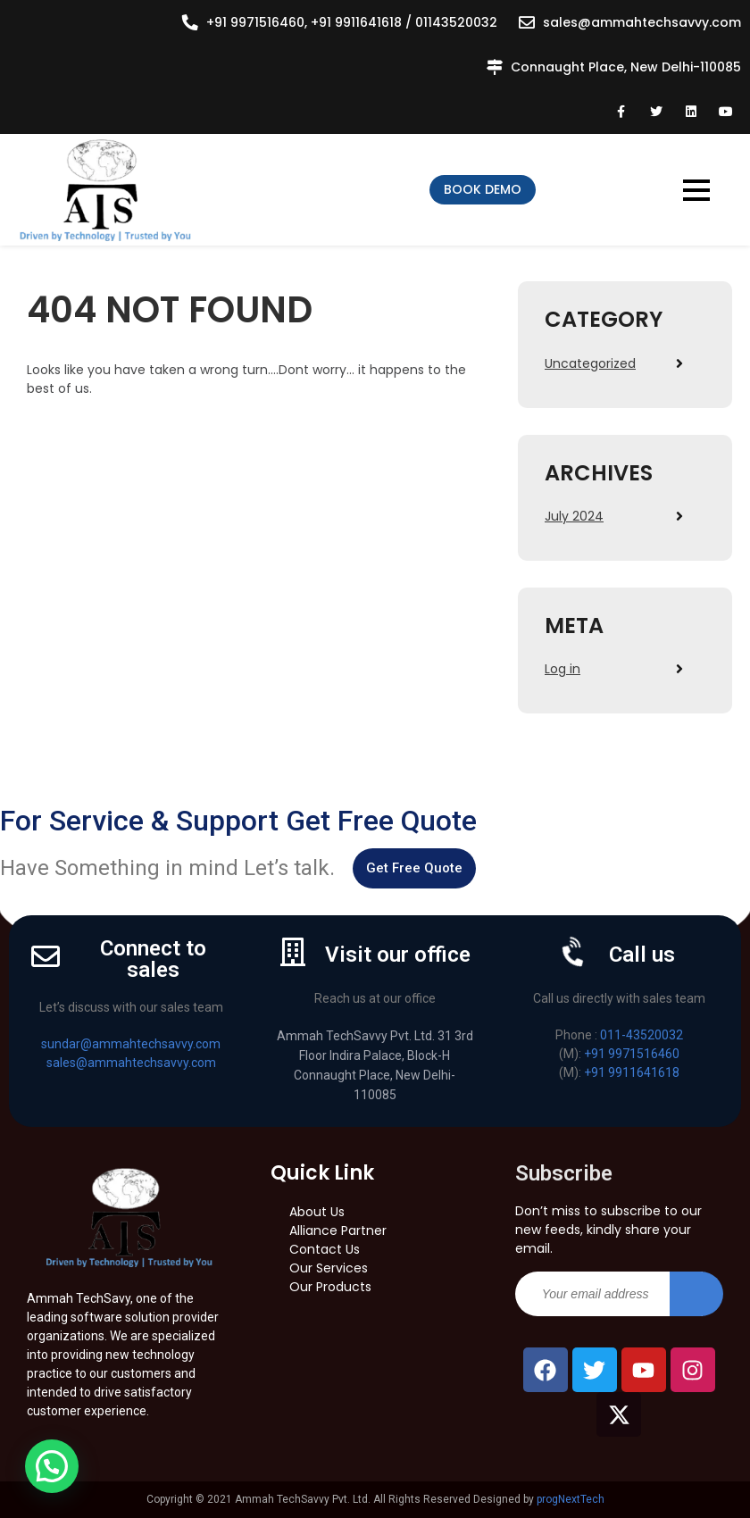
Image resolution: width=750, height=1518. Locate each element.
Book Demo (482, 189)
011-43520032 (641, 1035)
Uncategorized (590, 363)
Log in (562, 669)
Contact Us (324, 1249)
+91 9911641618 (631, 1072)
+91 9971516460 (631, 1054)
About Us (317, 1212)
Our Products (330, 1287)
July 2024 (574, 516)
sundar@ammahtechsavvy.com (131, 1044)
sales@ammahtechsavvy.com (642, 22)
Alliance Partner (338, 1230)
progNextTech (570, 1499)
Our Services (328, 1268)
